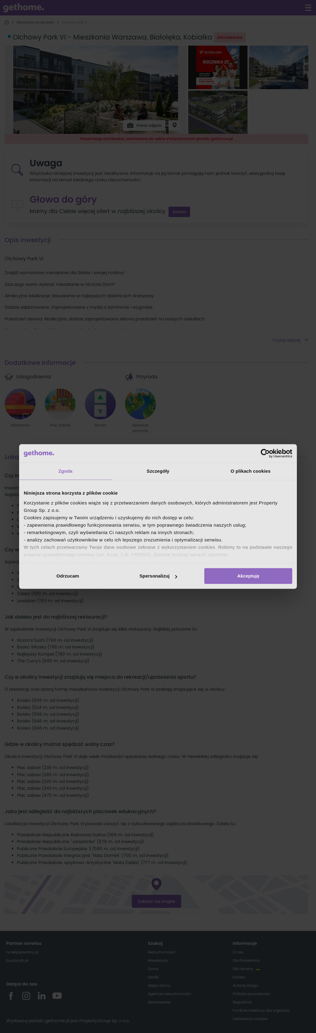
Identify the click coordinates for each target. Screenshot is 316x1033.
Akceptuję (248, 575)
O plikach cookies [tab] (250, 471)
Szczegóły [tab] (158, 471)
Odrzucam (67, 575)
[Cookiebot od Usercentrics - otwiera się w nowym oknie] (265, 453)
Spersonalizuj (158, 575)
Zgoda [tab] (65, 471)
